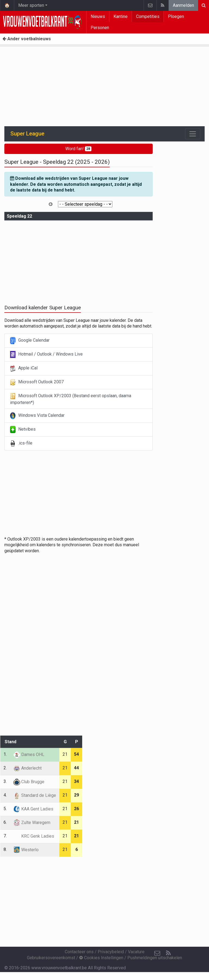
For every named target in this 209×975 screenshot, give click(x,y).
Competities (147, 16)
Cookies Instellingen (101, 957)
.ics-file (21, 443)
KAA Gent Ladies (33, 809)
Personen (100, 27)
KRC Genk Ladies (33, 836)
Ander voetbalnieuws (26, 38)
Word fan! (78, 148)
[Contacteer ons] (157, 953)
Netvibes (23, 429)
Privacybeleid (111, 951)
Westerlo (26, 849)
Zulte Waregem (31, 822)
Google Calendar (30, 340)
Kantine (120, 16)
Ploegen (176, 16)
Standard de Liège (34, 795)
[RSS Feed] (168, 953)
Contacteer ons (79, 951)
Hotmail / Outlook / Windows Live (46, 354)
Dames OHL (28, 754)
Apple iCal (24, 368)
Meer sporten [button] (31, 5)
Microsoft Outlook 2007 (37, 382)
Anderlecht (27, 768)
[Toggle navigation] (192, 133)
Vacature (136, 951)
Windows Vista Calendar (37, 415)
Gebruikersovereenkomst (51, 957)
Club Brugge (28, 781)
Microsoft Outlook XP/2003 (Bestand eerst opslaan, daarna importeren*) (70, 399)
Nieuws (98, 16)
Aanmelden (183, 5)
